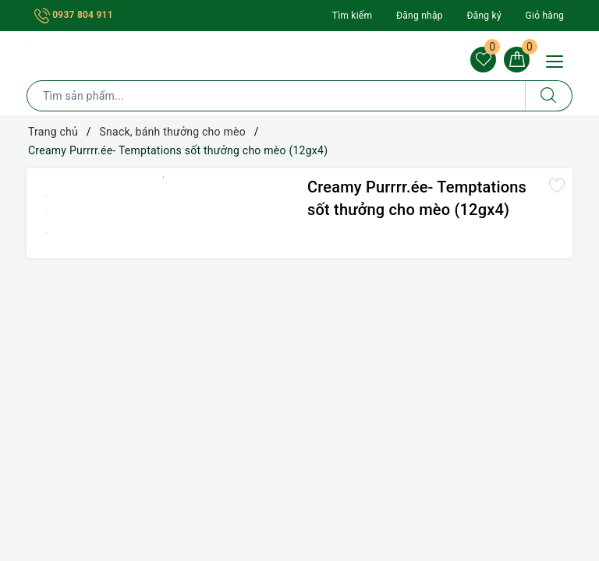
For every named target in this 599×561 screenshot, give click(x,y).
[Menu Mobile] (558, 60)
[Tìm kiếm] (548, 96)
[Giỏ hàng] (516, 60)
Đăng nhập (419, 15)
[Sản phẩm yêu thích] (482, 60)
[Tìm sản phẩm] (276, 96)
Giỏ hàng (545, 15)
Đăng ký (483, 15)
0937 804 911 (73, 15)
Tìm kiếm (352, 15)
